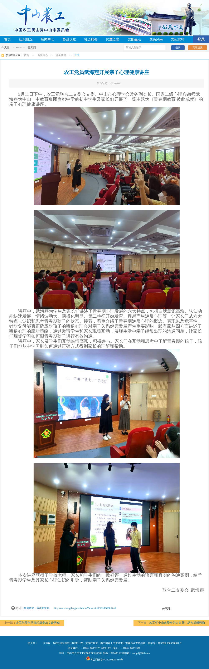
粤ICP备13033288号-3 (169, 643)
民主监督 (112, 39)
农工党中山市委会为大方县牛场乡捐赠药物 (177, 622)
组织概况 (26, 39)
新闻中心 (47, 39)
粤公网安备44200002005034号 (104, 659)
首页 (7, 39)
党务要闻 (61, 55)
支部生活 (134, 39)
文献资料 (177, 39)
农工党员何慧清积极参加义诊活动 (38, 622)
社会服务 (91, 39)
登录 (201, 39)
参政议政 (69, 39)
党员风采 (156, 39)
